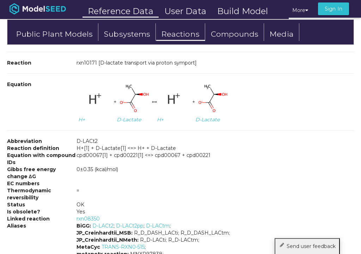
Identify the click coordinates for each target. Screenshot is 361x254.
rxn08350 (88, 219)
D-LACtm (158, 226)
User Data (185, 11)
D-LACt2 (103, 226)
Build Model (242, 11)
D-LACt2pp (129, 226)
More (300, 10)
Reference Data (120, 11)
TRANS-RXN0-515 (123, 247)
